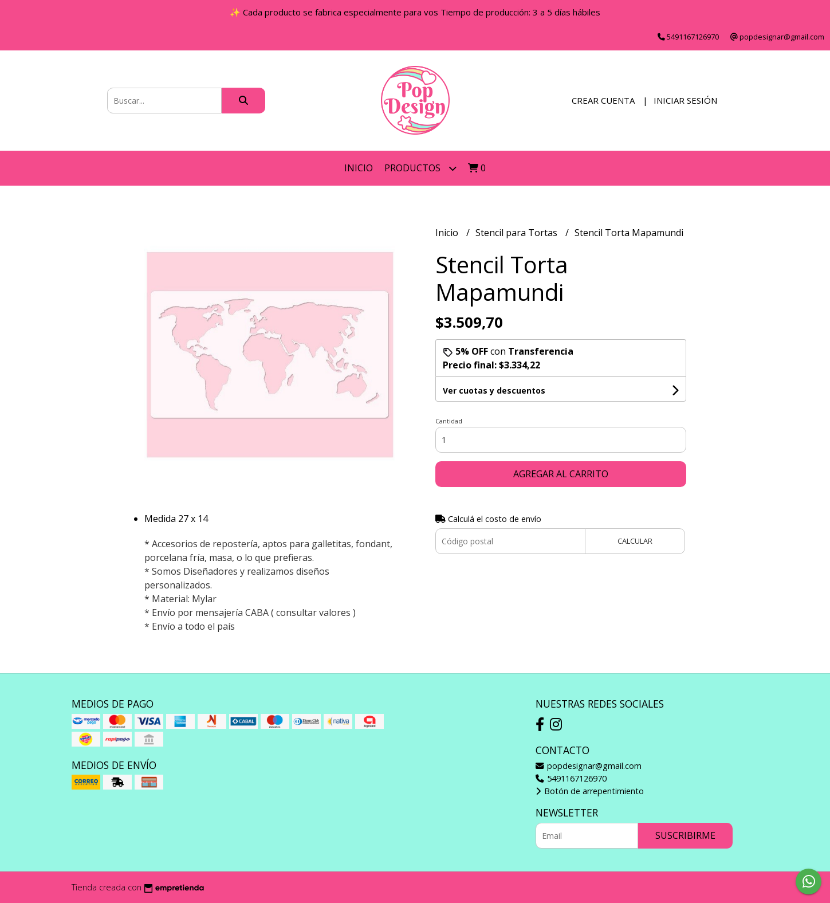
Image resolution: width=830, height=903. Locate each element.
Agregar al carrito (560, 474)
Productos (420, 168)
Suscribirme (685, 835)
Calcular (634, 541)
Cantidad (448, 421)
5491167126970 (571, 778)
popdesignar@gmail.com (589, 765)
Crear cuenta (603, 100)
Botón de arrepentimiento (590, 791)
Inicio (358, 168)
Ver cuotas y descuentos (494, 390)
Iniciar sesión (685, 100)
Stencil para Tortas (517, 232)
